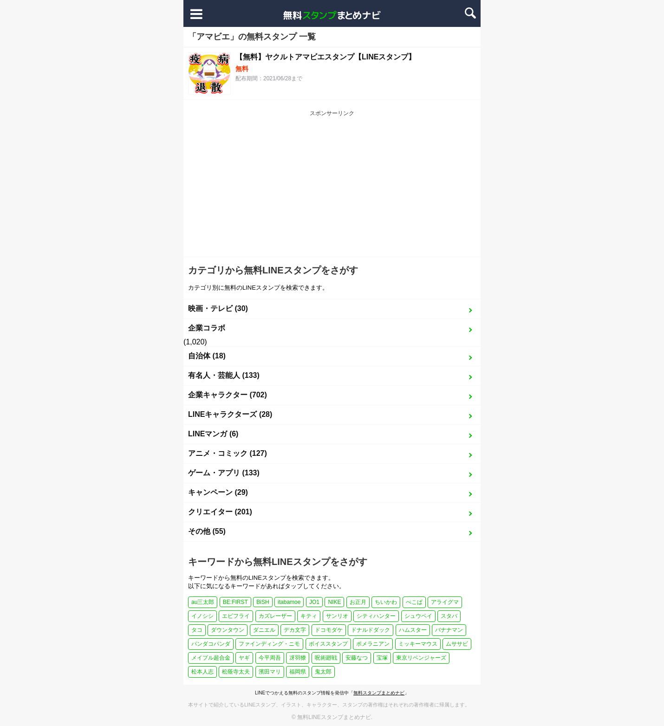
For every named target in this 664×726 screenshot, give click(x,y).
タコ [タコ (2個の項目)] (196, 630)
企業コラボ (206, 328)
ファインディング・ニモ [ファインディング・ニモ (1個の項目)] (269, 644)
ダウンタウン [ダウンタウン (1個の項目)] (227, 630)
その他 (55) (207, 531)
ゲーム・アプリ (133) (224, 473)
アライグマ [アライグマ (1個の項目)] (445, 602)
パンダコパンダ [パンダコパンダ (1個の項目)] (210, 644)
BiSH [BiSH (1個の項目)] (262, 602)
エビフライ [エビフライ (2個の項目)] (236, 616)
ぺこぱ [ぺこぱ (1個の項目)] (414, 602)
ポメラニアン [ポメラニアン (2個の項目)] (373, 644)
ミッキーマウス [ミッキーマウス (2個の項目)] (417, 644)
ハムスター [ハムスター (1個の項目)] (413, 630)
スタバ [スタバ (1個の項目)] (449, 616)
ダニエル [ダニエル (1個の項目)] (264, 630)
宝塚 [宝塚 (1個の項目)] (382, 658)
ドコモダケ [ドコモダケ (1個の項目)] (329, 630)
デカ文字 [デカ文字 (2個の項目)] (295, 630)
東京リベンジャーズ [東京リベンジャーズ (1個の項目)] (421, 658)
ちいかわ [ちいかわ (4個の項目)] (386, 602)
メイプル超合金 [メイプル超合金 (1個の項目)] (210, 658)
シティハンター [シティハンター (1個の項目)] (376, 616)
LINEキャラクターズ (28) (230, 414)
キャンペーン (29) (218, 492)
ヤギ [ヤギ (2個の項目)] (244, 658)
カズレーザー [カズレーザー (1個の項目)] (275, 616)
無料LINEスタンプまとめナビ (334, 717)
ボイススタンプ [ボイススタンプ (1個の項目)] (328, 644)
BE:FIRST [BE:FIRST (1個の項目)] (235, 602)
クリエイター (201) (220, 512)
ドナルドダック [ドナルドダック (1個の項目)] (370, 630)
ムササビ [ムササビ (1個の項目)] (457, 644)
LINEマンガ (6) (213, 434)
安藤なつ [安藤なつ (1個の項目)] (356, 658)
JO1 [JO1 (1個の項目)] (314, 602)
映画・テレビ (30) (218, 308)
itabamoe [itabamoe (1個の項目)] (289, 602)
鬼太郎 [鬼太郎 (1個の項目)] (323, 671)
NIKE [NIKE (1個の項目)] (334, 602)
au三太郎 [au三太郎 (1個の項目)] (202, 602)
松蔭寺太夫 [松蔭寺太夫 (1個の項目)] (236, 671)
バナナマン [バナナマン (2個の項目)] (449, 630)
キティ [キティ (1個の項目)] (308, 616)
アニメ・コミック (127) (227, 453)
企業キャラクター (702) (227, 395)
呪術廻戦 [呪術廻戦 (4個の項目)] (326, 658)
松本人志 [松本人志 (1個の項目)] (202, 671)
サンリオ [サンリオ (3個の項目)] (337, 616)
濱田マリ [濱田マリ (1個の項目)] (270, 671)
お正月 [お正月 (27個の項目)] (358, 602)
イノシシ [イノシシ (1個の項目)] (202, 616)
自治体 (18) (207, 356)
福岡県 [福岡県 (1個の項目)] (297, 671)
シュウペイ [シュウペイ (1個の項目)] (418, 616)
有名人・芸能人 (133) (224, 375)
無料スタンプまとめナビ (378, 692)
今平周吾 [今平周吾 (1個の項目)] (270, 658)
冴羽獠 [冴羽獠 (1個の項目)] (297, 658)
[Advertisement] (332, 187)
